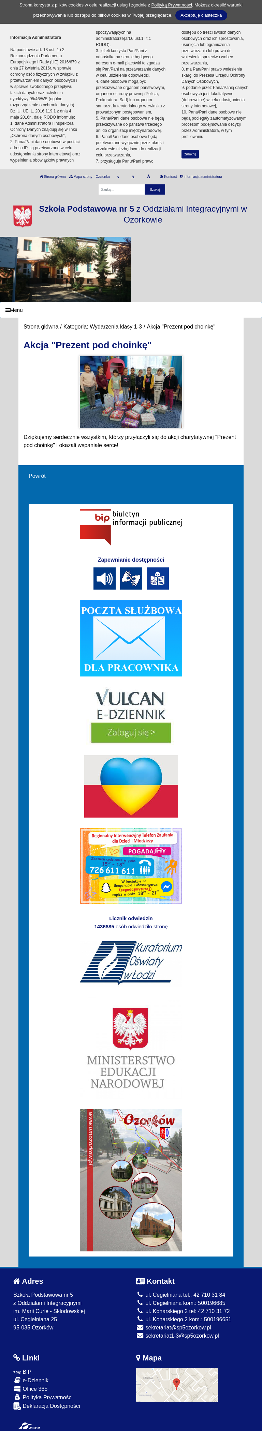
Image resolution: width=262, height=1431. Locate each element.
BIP (22, 1372)
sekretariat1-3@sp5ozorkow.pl (177, 1336)
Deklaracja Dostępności (46, 1406)
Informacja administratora (201, 177)
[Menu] (131, 310)
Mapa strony (80, 177)
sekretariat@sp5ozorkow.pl (173, 1327)
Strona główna (53, 177)
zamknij (190, 154)
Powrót (37, 476)
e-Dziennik (30, 1380)
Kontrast (168, 177)
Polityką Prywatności (171, 4)
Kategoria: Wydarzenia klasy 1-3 (102, 327)
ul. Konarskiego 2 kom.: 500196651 (183, 1319)
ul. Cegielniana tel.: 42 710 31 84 (180, 1295)
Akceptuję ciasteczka (201, 15)
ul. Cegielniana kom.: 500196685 (180, 1303)
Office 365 (30, 1388)
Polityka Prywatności (43, 1397)
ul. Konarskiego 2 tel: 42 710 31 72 (183, 1311)
